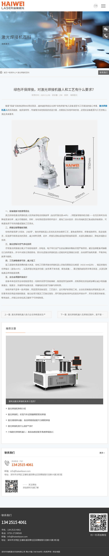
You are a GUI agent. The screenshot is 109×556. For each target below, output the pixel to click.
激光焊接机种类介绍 (17, 409)
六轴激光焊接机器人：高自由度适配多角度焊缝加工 (31, 432)
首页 (3, 72)
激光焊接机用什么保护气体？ (21, 426)
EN (95, 6)
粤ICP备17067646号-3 (35, 552)
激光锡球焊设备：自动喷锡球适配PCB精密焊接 (29, 420)
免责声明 (47, 552)
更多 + (102, 453)
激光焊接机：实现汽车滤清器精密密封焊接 (27, 414)
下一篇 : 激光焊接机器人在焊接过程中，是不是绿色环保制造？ (84, 315)
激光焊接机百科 (23, 72)
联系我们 (104, 72)
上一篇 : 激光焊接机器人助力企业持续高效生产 (24, 315)
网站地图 (56, 552)
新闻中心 (12, 72)
